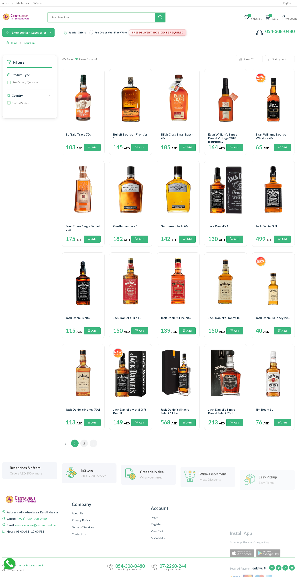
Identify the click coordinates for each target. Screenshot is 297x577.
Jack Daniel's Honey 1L (224, 318)
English (288, 3)
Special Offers (77, 32)
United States (21, 103)
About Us (7, 3)
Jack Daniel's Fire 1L (127, 318)
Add (92, 147)
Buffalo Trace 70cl (78, 134)
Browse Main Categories (28, 32)
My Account (23, 3)
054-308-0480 (280, 31)
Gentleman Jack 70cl (175, 226)
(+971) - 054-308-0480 (31, 548)
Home (11, 42)
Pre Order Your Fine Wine (111, 32)
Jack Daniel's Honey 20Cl (273, 318)
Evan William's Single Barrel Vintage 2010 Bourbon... (222, 138)
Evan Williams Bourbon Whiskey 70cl (272, 136)
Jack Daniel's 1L (219, 226)
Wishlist (38, 3)
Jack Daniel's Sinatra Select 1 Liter (175, 411)
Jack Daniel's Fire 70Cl (176, 318)
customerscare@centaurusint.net (36, 554)
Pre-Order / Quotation (26, 82)
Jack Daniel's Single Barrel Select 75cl (221, 411)
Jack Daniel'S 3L (267, 226)
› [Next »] (93, 443)
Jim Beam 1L (264, 409)
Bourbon (29, 42)
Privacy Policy (81, 567)
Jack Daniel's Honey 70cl (83, 409)
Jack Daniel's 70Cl (78, 318)
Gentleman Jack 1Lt (127, 226)
